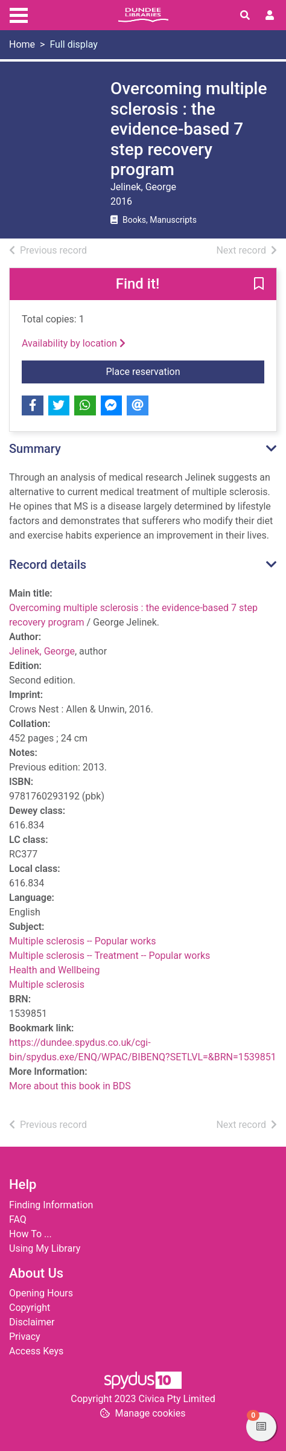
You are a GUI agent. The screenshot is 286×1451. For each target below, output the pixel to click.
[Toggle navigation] (19, 14)
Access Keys (36, 1351)
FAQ (18, 1219)
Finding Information (51, 1205)
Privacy (24, 1336)
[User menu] (269, 16)
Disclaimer (31, 1322)
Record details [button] (47, 564)
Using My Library (44, 1248)
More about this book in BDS (70, 1086)
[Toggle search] (245, 16)
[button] (258, 285)
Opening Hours (41, 1293)
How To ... (30, 1234)
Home (22, 44)
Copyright (29, 1307)
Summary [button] (35, 448)
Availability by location (74, 343)
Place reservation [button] (185, 370)
